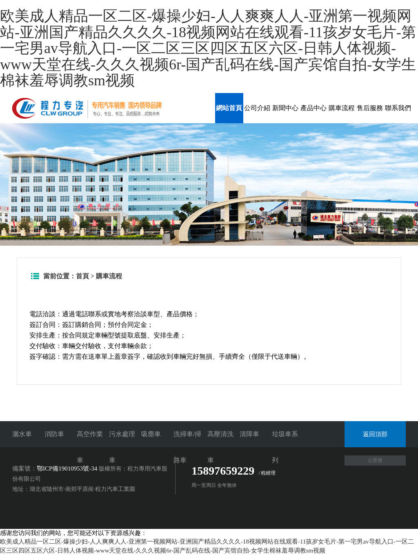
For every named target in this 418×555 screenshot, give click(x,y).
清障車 (249, 434)
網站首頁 (229, 107)
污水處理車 (122, 447)
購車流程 (342, 107)
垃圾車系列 (285, 447)
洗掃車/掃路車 (187, 447)
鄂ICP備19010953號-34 (67, 468)
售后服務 (370, 107)
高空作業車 (90, 447)
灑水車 (22, 434)
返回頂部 (375, 434)
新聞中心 (285, 107)
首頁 (82, 276)
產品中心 (313, 107)
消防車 (54, 434)
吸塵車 (151, 434)
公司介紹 (257, 107)
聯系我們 (398, 107)
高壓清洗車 (220, 447)
